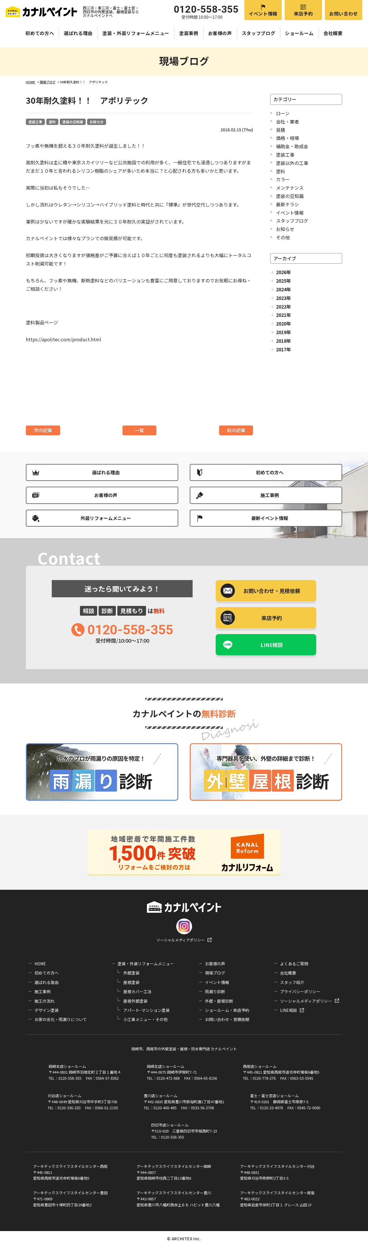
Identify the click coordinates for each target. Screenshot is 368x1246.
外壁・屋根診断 (219, 1001)
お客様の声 (220, 33)
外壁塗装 (131, 973)
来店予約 (303, 13)
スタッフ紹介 (292, 982)
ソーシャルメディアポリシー (180, 940)
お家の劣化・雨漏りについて (60, 1019)
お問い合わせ (343, 13)
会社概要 (333, 33)
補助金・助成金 (292, 146)
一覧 (139, 430)
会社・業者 (287, 121)
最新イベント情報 (269, 518)
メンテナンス (290, 187)
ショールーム (299, 33)
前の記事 (236, 430)
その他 (283, 237)
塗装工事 (35, 121)
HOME (40, 963)
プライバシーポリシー (300, 991)
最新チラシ (287, 204)
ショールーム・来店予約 (227, 1010)
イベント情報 (263, 13)
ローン (283, 113)
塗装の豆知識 (72, 121)
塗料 (52, 121)
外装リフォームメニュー (105, 518)
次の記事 (43, 430)
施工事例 (269, 495)
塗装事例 (188, 33)
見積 (280, 129)
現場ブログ (215, 973)
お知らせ (96, 121)
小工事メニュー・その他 (145, 1019)
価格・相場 (287, 137)
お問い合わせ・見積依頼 (227, 1019)
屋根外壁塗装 (135, 1001)
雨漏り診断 (215, 991)
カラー (283, 179)
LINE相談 (271, 644)
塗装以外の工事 (292, 162)
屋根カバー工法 (137, 991)
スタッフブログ (258, 33)
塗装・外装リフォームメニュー (135, 33)
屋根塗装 (131, 982)
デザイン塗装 (46, 1010)
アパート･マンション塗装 (146, 1010)
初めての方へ (39, 33)
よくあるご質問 (294, 963)
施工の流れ (44, 1001)
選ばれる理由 (78, 33)
